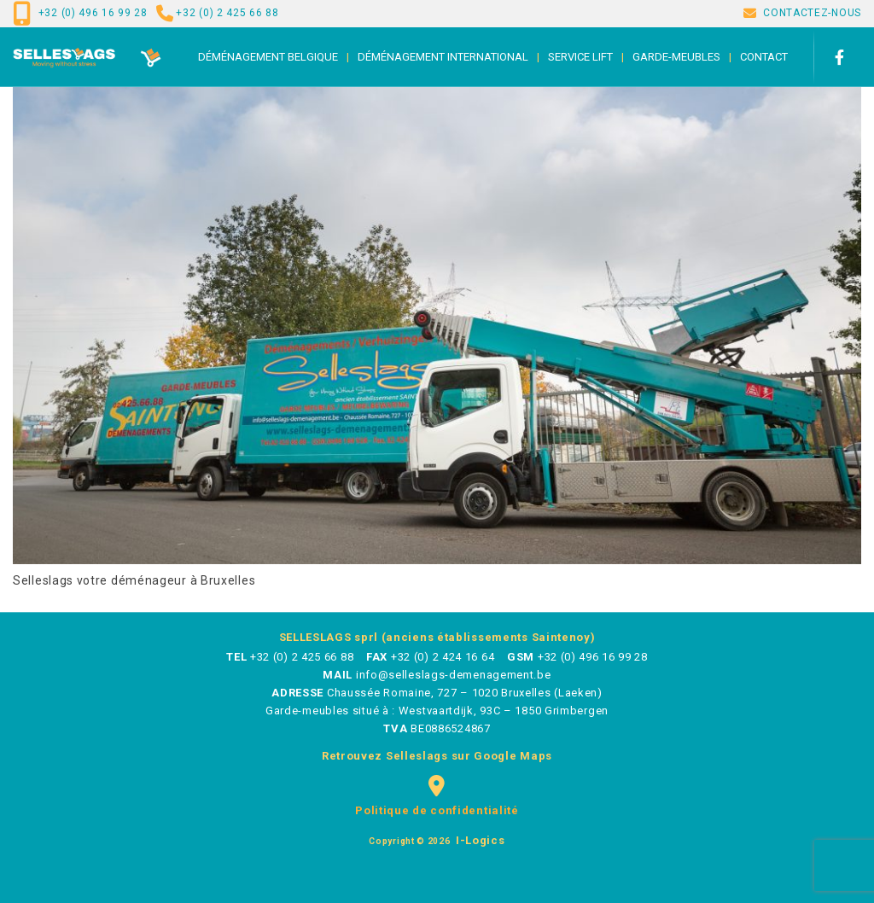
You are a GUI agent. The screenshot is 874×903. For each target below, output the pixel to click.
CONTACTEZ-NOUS (812, 13)
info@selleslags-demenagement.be (453, 674)
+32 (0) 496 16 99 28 (93, 13)
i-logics (478, 840)
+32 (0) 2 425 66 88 (227, 13)
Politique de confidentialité (437, 810)
